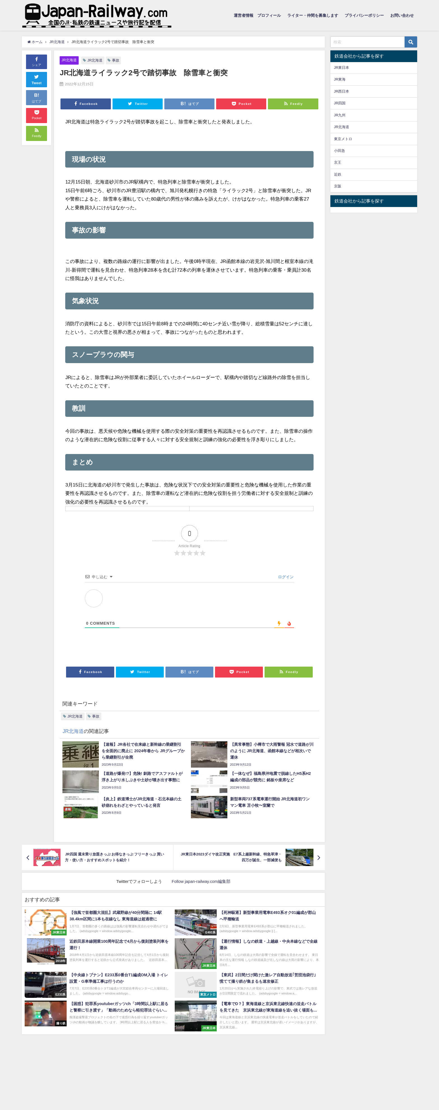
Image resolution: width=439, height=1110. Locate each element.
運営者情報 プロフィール (257, 15)
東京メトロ (343, 139)
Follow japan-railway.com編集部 (201, 881)
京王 (337, 162)
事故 (116, 60)
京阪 (337, 186)
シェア (36, 61)
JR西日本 (341, 91)
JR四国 (340, 103)
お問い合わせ (402, 15)
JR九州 (340, 115)
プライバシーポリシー (364, 15)
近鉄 (337, 174)
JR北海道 (69, 60)
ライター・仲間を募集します (312, 15)
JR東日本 (341, 67)
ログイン (285, 577)
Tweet (37, 78)
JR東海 (340, 79)
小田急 (339, 150)
